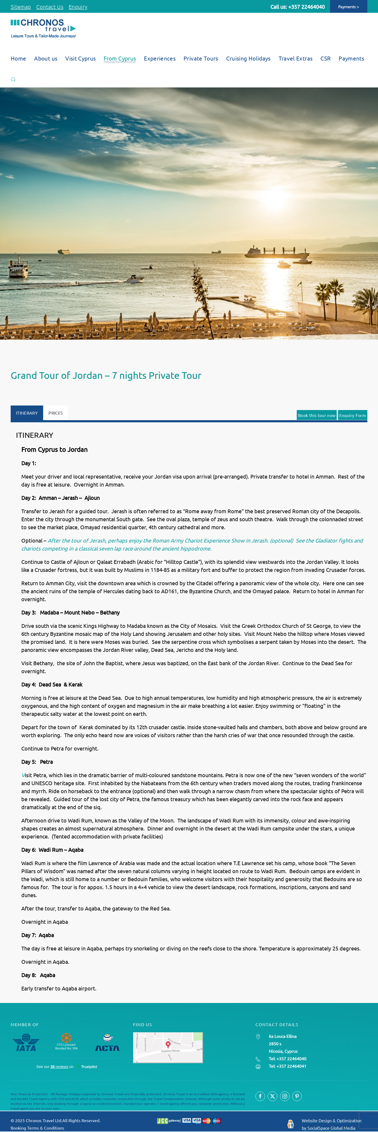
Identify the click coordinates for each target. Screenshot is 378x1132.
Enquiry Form (352, 415)
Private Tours (201, 58)
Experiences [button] (160, 58)
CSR (325, 58)
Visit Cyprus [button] (80, 58)
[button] (13, 79)
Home (18, 58)
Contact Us (49, 6)
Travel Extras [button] (296, 58)
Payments (351, 58)
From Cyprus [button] (120, 58)
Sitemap (21, 6)
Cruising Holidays (248, 58)
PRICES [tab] (55, 412)
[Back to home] (43, 28)
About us (45, 58)
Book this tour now (316, 415)
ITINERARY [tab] (27, 412)
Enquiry (78, 6)
